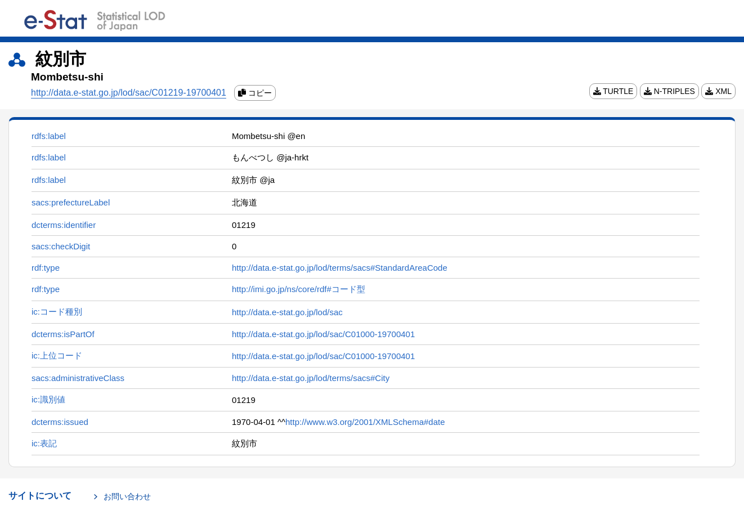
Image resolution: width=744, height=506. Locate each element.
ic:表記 (44, 443)
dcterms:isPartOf (63, 334)
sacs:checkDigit (61, 246)
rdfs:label (49, 136)
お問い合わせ (127, 496)
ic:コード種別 (57, 311)
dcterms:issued (60, 422)
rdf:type (46, 267)
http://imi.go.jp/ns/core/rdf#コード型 (298, 289)
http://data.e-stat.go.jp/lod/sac (287, 312)
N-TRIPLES (669, 91)
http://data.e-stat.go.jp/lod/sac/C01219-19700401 (128, 92)
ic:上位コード (57, 355)
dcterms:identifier (64, 225)
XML (718, 91)
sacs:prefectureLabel (71, 202)
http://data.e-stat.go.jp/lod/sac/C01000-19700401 (323, 334)
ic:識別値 (48, 399)
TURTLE (613, 91)
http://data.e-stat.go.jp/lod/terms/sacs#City (310, 378)
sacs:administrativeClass (78, 378)
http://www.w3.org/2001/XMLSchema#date (365, 422)
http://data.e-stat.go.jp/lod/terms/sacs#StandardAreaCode (339, 267)
